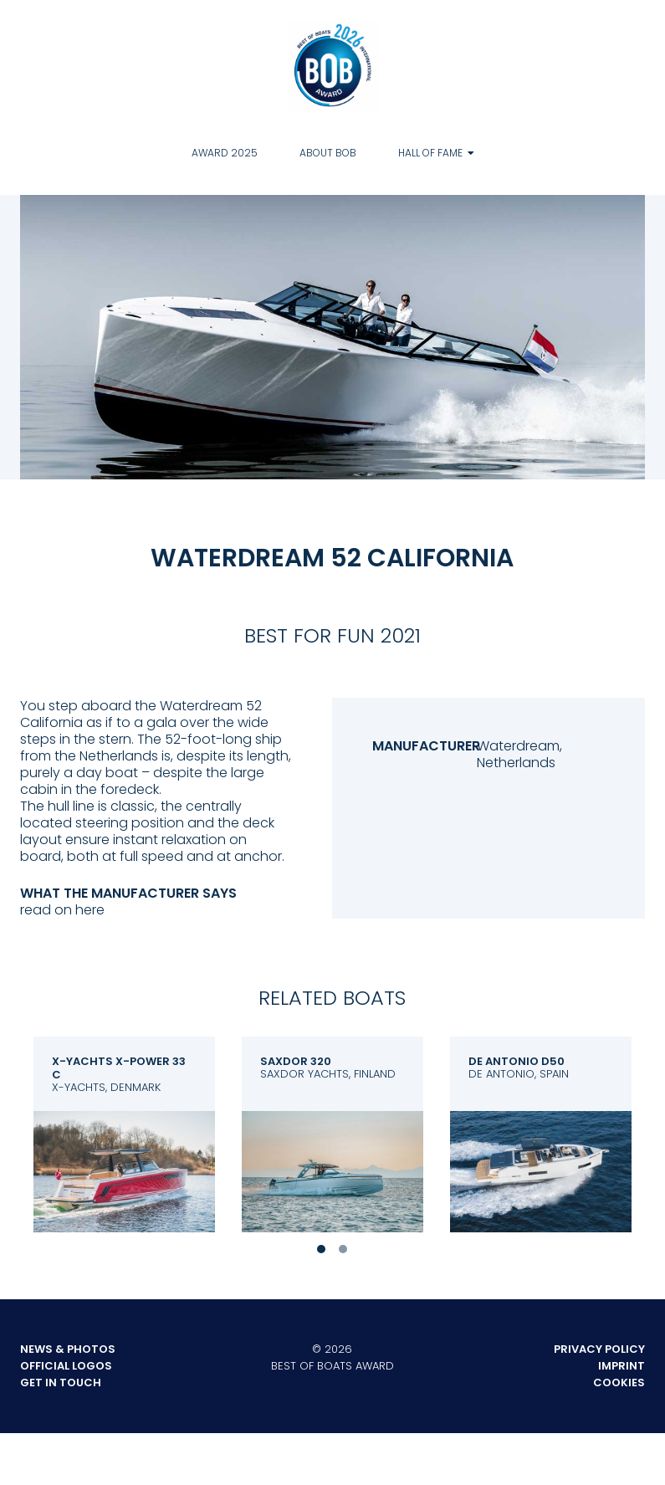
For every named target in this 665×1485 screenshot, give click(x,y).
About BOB (327, 153)
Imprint (621, 1366)
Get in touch (60, 1382)
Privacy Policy (599, 1349)
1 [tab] (321, 1249)
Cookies (619, 1382)
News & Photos (67, 1349)
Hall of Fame (430, 153)
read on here (62, 909)
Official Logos (66, 1366)
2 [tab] (343, 1249)
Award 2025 (225, 153)
